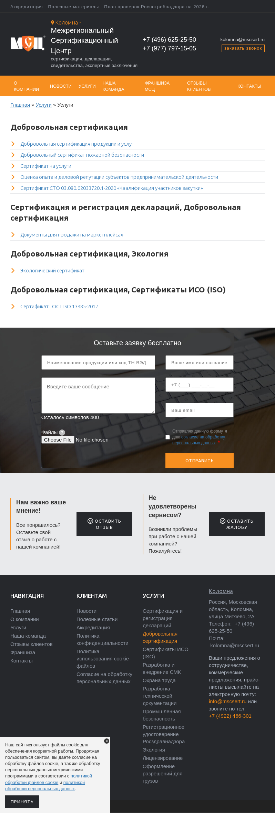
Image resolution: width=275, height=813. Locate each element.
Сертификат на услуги (45, 166)
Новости (61, 86)
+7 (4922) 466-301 (230, 716)
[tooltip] (62, 432)
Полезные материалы (73, 6)
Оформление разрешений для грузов (162, 773)
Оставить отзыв (104, 524)
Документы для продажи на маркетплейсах (71, 235)
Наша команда (113, 86)
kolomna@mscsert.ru (242, 39)
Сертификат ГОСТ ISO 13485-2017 (59, 306)
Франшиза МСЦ (157, 86)
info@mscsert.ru (227, 701)
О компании (26, 86)
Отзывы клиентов (199, 86)
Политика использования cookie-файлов (104, 658)
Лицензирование (163, 758)
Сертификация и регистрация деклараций (163, 618)
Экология (154, 750)
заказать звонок (243, 48)
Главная (20, 105)
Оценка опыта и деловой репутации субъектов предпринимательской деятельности (119, 177)
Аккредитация (26, 6)
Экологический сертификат (52, 270)
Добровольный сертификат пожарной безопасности (82, 155)
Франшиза (22, 652)
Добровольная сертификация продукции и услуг (77, 144)
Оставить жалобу (236, 524)
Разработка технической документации (160, 696)
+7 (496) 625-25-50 (169, 39)
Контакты (249, 86)
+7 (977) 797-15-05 (169, 48)
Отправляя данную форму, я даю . (199, 437)
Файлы (53, 432)
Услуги (87, 86)
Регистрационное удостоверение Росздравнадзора (164, 734)
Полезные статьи (97, 619)
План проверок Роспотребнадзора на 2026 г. (156, 6)
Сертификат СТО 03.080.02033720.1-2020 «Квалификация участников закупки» (111, 188)
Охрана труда (159, 680)
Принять (22, 801)
